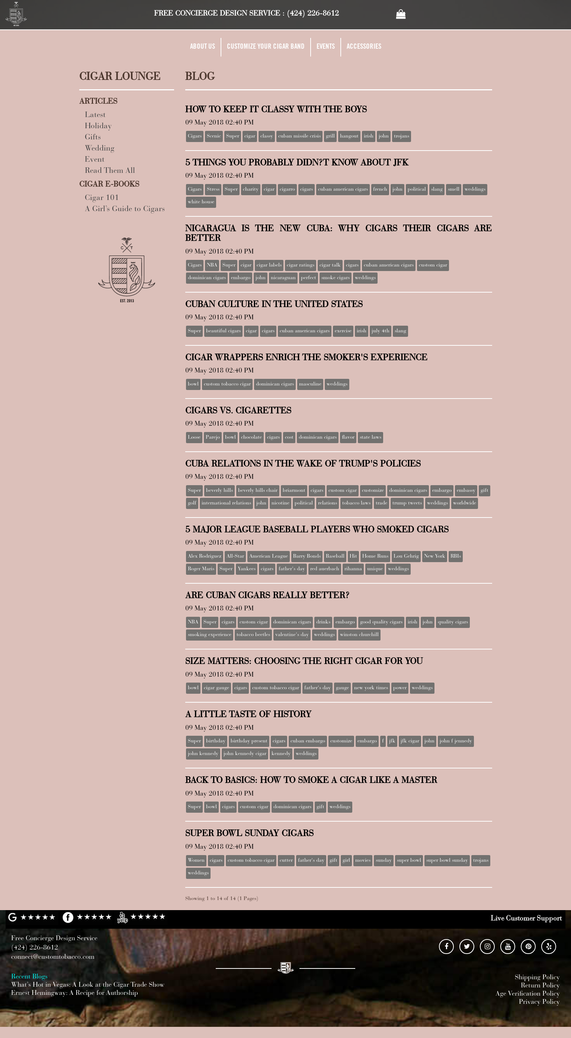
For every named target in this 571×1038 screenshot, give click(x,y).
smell (453, 189)
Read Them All (110, 171)
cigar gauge (216, 688)
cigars (306, 189)
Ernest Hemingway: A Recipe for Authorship (74, 993)
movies (362, 860)
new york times (371, 688)
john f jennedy (456, 741)
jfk (392, 741)
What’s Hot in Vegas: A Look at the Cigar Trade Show (87, 985)
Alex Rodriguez (204, 556)
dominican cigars (207, 278)
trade (381, 503)
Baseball (335, 556)
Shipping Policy (537, 977)
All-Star (235, 556)
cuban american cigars (343, 189)
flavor (348, 437)
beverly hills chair (258, 490)
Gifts (93, 138)
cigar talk (330, 265)
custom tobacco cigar (227, 384)
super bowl (409, 860)
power (400, 688)
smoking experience (209, 635)
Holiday (98, 126)
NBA (212, 265)
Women (196, 860)
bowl (193, 384)
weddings (475, 189)
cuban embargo (308, 741)
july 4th (380, 331)
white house (201, 202)
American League (268, 556)
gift (484, 490)
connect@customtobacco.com (52, 957)
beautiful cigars (223, 331)
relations (327, 503)
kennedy (281, 754)
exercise (343, 331)
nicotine (280, 503)
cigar (249, 136)
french (380, 189)
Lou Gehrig (406, 556)
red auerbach (324, 569)
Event (95, 160)
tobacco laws (356, 503)
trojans (401, 136)
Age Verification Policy (527, 994)
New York (434, 556)
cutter (286, 860)
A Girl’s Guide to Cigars (125, 209)
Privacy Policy (539, 1002)
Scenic (214, 136)
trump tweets (407, 503)
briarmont (294, 490)
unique (375, 569)
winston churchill (359, 635)
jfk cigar (410, 741)
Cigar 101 (102, 198)
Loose (194, 437)
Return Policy (540, 986)
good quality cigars (381, 622)
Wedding (100, 149)
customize (373, 490)
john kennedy (203, 754)
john (384, 136)
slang (437, 189)
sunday (384, 860)
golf (192, 503)
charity (251, 189)
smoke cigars (335, 278)
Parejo (213, 437)
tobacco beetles (253, 635)
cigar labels (269, 265)
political (417, 189)
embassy (466, 490)
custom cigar (433, 265)
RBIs (455, 556)
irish (368, 136)
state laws (370, 437)
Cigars (195, 136)
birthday (215, 741)
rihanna (353, 569)
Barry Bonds (307, 556)
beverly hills (219, 490)
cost (289, 437)
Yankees (247, 569)
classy (266, 136)
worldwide (464, 503)
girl (346, 860)
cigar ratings (300, 265)
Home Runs (375, 556)
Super (232, 136)
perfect (308, 278)
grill (330, 136)
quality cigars (453, 622)
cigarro (287, 189)
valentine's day (292, 635)
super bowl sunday (447, 860)
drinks (323, 622)
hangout (349, 136)
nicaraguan (283, 278)
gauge (342, 688)
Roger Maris (201, 569)
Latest (95, 115)
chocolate (251, 437)
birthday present (249, 741)
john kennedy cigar (245, 754)
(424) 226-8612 (313, 13)
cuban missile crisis (299, 136)
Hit (353, 556)
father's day (292, 569)
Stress (213, 189)
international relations (226, 503)
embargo (240, 278)
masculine (310, 384)
